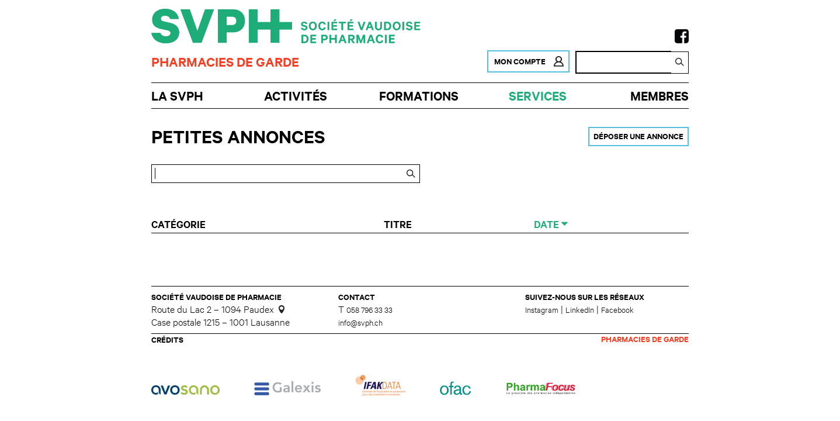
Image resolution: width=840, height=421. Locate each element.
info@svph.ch (360, 324)
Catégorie (179, 226)
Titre (400, 226)
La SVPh (178, 96)
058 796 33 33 (369, 311)
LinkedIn (579, 311)
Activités (294, 96)
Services (537, 96)
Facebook (617, 311)
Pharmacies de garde (225, 62)
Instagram (541, 311)
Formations (418, 96)
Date (547, 226)
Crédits (167, 341)
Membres (658, 96)
